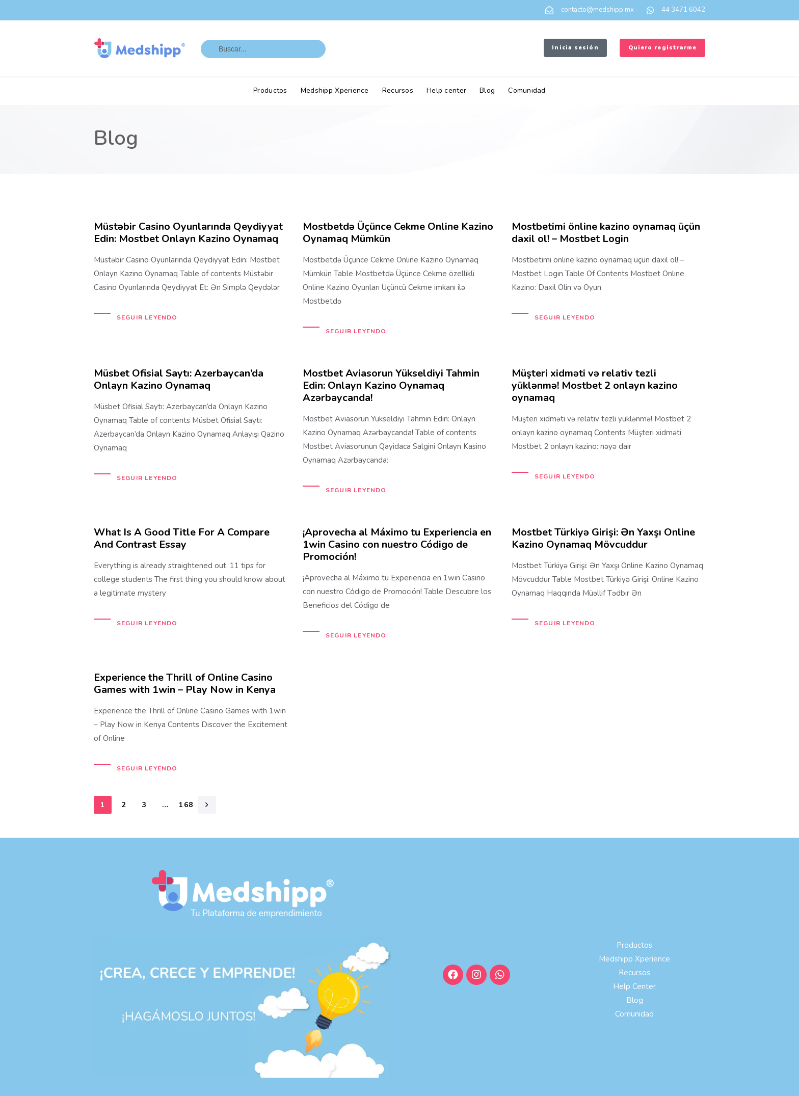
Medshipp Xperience (335, 90)
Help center (446, 90)
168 (186, 805)
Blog (487, 90)
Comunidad (527, 90)
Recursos (397, 90)
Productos (270, 90)
